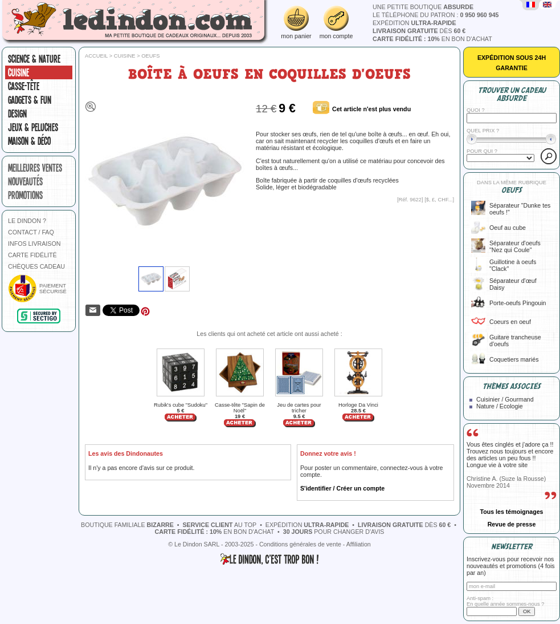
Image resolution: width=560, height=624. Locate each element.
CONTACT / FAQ (31, 232)
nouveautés (25, 181)
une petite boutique (423, 6)
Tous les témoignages (511, 511)
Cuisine (18, 72)
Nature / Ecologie (499, 406)
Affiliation (358, 544)
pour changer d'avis (334, 531)
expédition (414, 22)
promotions (25, 195)
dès (419, 30)
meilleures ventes (35, 168)
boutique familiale (127, 524)
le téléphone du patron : (436, 14)
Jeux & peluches (33, 127)
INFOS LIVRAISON (34, 243)
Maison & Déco (29, 141)
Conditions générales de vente (300, 544)
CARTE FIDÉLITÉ (32, 255)
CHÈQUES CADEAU (36, 266)
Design (17, 113)
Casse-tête (23, 86)
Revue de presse (512, 524)
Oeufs (150, 56)
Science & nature (34, 59)
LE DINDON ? (27, 220)
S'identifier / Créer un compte (342, 488)
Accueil (96, 56)
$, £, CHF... (439, 199)
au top (220, 524)
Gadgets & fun (29, 100)
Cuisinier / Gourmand (505, 399)
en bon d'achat (432, 38)
